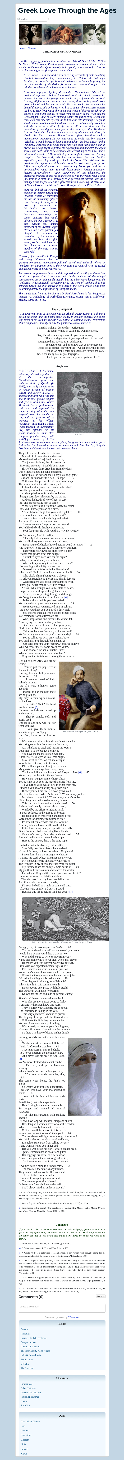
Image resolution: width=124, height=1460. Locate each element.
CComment (73, 1317)
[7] (71, 891)
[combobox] (33, 19)
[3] (94, 445)
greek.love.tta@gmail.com (32, 1232)
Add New (100, 1296)
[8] (20, 1058)
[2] (90, 323)
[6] (80, 772)
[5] (36, 707)
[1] (33, 251)
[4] (66, 597)
